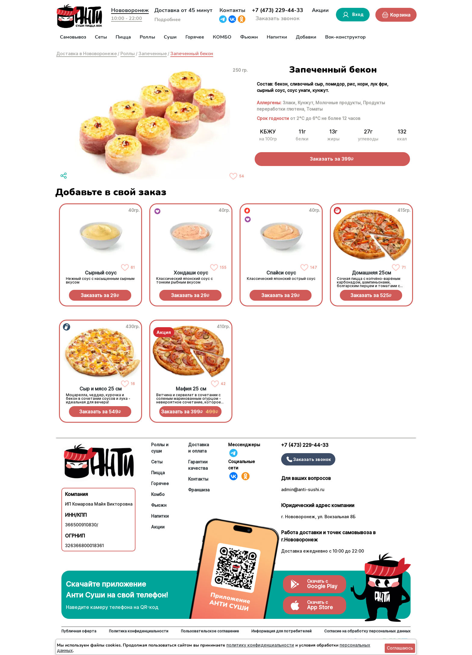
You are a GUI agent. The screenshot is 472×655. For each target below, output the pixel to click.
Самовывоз (73, 37)
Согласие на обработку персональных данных (367, 631)
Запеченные (152, 53)
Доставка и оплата (198, 447)
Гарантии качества (198, 465)
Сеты (101, 37)
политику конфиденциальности (260, 644)
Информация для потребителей (281, 631)
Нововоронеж (130, 10)
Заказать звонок (278, 18)
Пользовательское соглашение (210, 631)
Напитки (277, 37)
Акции (320, 10)
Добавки (306, 37)
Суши (170, 37)
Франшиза (199, 489)
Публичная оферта (78, 631)
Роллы (147, 37)
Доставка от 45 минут (183, 10)
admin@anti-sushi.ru (302, 489)
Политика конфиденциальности (138, 631)
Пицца (123, 37)
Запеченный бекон (191, 53)
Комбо (158, 494)
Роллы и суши (160, 447)
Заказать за (100, 295)
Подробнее (167, 19)
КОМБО (222, 37)
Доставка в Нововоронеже (86, 53)
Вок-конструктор (345, 37)
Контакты (232, 10)
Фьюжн (249, 37)
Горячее (194, 37)
